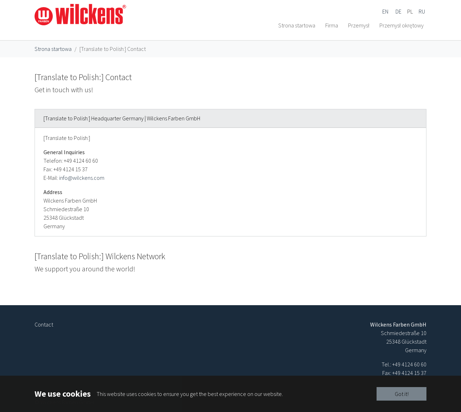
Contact (44, 324)
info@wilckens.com (81, 194)
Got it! (402, 393)
